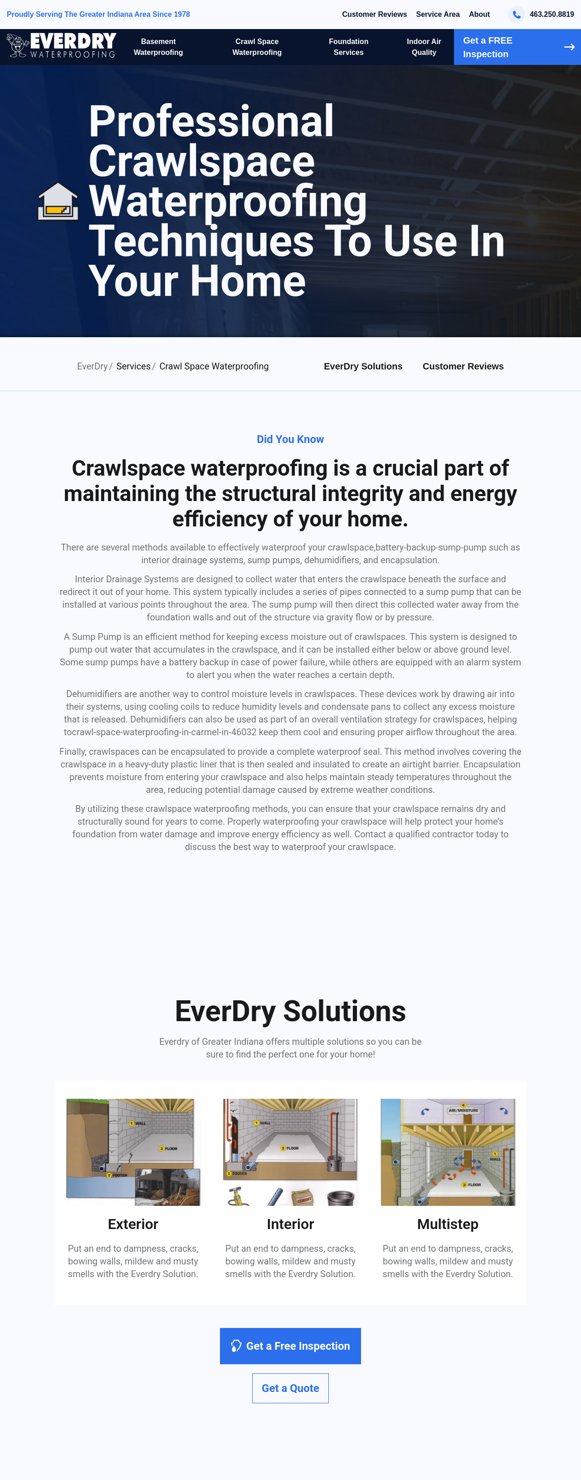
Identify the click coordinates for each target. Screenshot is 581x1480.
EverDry (92, 366)
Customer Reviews (374, 14)
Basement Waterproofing (158, 47)
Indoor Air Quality (424, 47)
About (479, 14)
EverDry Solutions (363, 366)
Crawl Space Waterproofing (257, 47)
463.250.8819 (541, 14)
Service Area (438, 14)
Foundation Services (348, 47)
